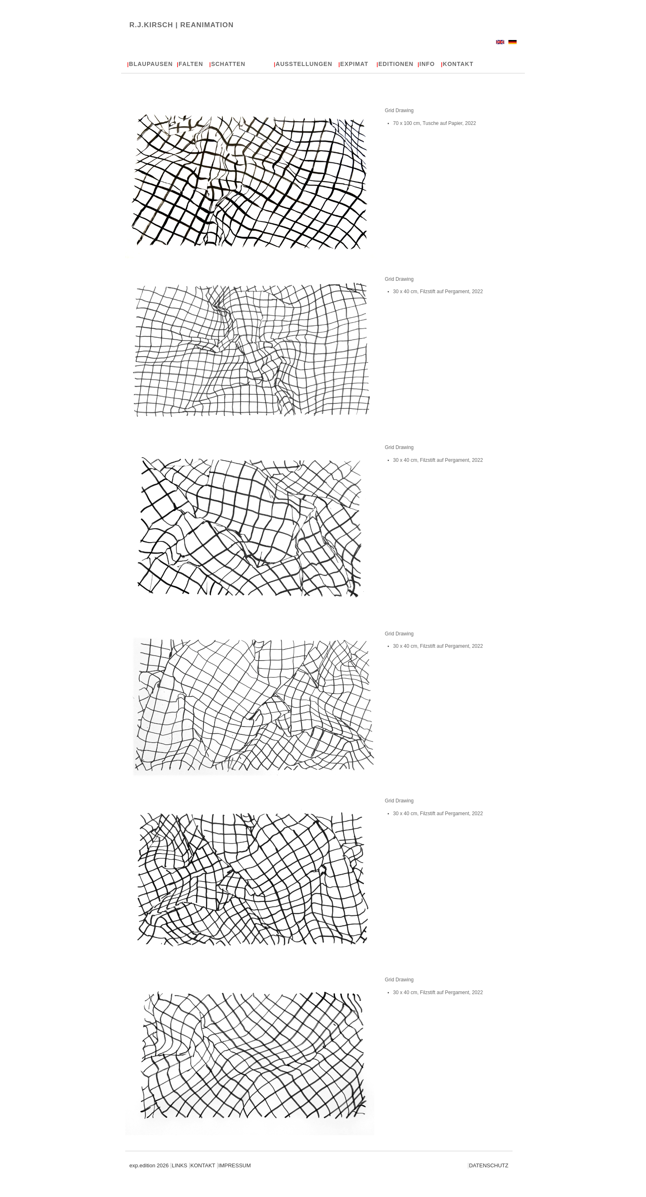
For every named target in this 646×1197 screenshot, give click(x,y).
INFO (426, 64)
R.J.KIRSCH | (181, 25)
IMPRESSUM (234, 1165)
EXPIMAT (354, 64)
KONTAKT (457, 64)
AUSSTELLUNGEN (303, 64)
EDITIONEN (395, 64)
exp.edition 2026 (149, 1165)
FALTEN (190, 64)
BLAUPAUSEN (150, 64)
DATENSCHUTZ (488, 1165)
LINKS (178, 1165)
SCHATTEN (227, 64)
